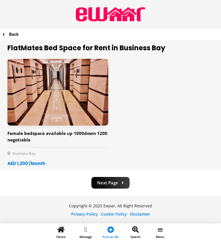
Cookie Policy (114, 214)
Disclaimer (140, 214)
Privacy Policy (84, 214)
